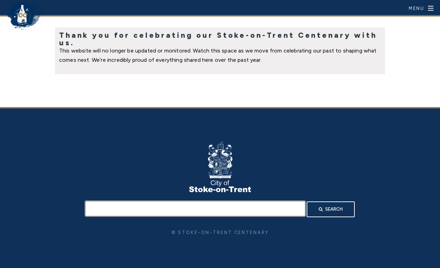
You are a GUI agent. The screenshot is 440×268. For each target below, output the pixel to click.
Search (334, 209)
